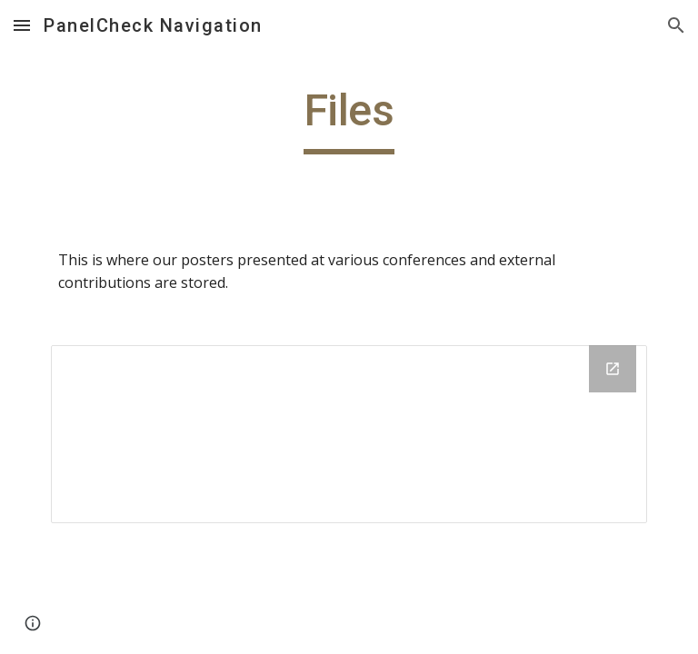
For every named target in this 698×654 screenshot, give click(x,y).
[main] (348, 119)
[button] (22, 25)
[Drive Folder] (348, 434)
